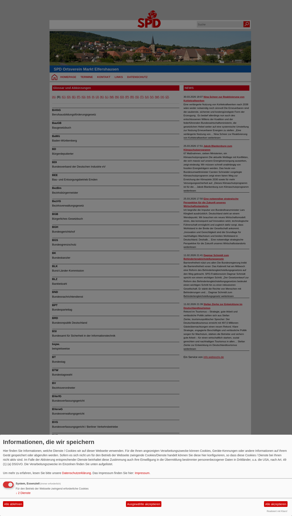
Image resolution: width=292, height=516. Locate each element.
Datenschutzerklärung (76, 473)
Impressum (142, 473)
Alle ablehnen (13, 504)
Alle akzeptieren (275, 504)
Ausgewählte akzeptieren (143, 504)
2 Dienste (23, 493)
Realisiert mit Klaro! (277, 511)
